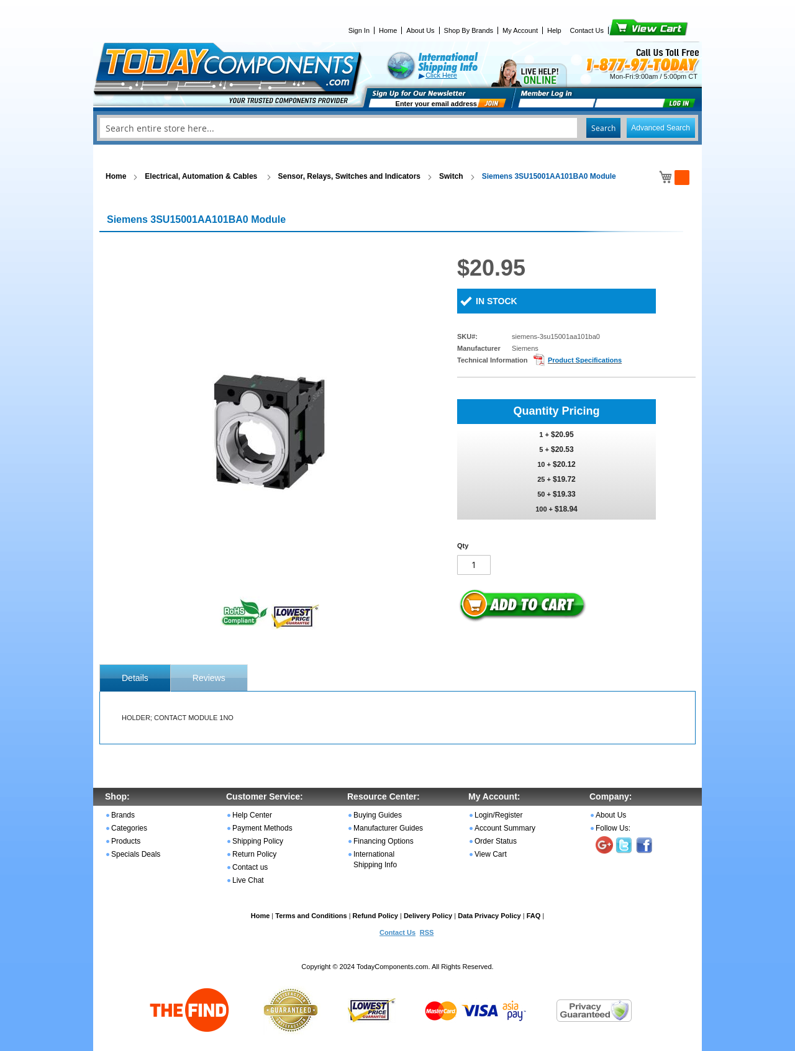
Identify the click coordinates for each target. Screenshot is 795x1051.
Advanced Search (660, 128)
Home (388, 30)
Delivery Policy (428, 915)
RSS (427, 932)
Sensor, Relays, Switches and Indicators (349, 176)
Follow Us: (613, 828)
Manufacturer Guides (388, 828)
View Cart (627, 30)
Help (554, 30)
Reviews (209, 678)
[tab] (135, 678)
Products (125, 841)
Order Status (496, 841)
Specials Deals (135, 854)
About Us (420, 30)
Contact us (250, 867)
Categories (129, 828)
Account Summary (505, 828)
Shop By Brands (469, 30)
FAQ (534, 915)
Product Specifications (585, 360)
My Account (520, 30)
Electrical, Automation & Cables (202, 176)
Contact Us (587, 30)
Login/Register (498, 815)
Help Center (252, 815)
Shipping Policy (257, 841)
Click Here (441, 75)
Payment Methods (262, 828)
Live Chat (248, 880)
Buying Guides (377, 815)
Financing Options (383, 841)
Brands (123, 815)
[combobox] (397, 128)
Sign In (359, 30)
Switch (451, 176)
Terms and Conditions (311, 915)
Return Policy (254, 854)
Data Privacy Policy (489, 915)
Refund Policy (375, 915)
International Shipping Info (375, 859)
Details (135, 678)
